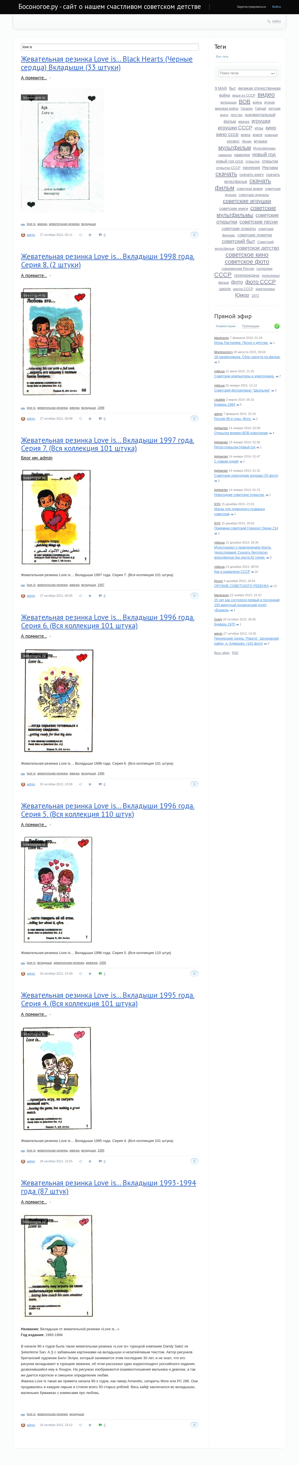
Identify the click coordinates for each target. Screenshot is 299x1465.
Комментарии (225, 326)
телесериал (271, 276)
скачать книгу (252, 174)
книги (257, 135)
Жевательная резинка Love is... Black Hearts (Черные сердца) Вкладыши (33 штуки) (107, 63)
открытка (252, 161)
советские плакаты (239, 228)
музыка (260, 141)
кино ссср (227, 134)
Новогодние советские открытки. (239, 495)
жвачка (243, 122)
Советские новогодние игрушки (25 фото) (246, 476)
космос (233, 141)
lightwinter (221, 428)
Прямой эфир (233, 316)
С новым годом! (226, 461)
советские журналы (254, 195)
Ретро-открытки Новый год (234, 447)
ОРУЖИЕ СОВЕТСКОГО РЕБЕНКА (241, 586)
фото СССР (260, 282)
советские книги (233, 208)
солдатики (264, 269)
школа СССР (243, 289)
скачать (226, 173)
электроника (265, 289)
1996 (101, 773)
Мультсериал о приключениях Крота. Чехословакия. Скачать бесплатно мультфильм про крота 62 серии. (242, 552)
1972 (255, 296)
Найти (276, 21)
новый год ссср (229, 161)
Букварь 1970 (224, 624)
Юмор (242, 295)
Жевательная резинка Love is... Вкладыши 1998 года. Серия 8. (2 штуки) (107, 260)
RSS (235, 652)
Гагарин (247, 109)
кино (271, 128)
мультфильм (234, 148)
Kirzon (218, 581)
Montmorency (223, 352)
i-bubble (219, 399)
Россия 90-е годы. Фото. (233, 419)
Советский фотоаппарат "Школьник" (242, 390)
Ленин (247, 141)
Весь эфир (222, 652)
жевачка (92, 962)
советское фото (247, 261)
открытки (270, 161)
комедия (271, 135)
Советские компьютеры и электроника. (244, 376)
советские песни (259, 222)
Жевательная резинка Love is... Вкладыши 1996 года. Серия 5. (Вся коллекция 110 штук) (107, 810)
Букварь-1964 (224, 405)
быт (232, 88)
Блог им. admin (36, 457)
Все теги (222, 56)
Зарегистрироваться (251, 6)
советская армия (250, 189)
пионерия (251, 167)
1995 (101, 1150)
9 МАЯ (221, 88)
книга (245, 135)
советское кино (246, 254)
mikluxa (219, 371)
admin (218, 413)
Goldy (218, 619)
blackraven (221, 337)
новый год (264, 154)
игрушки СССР (235, 128)
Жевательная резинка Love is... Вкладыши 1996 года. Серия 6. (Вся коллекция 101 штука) (107, 621)
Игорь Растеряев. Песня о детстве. (241, 343)
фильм (223, 283)
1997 (101, 584)
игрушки (261, 121)
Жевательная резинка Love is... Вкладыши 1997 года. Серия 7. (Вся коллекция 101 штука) (107, 444)
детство (237, 115)
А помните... (34, 77)
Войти (276, 6)
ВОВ (244, 102)
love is (31, 224)
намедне (225, 155)
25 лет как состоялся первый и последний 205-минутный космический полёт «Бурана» (246, 605)
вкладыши (229, 102)
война (257, 102)
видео (266, 94)
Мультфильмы (264, 148)
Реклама (270, 167)
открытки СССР (228, 168)
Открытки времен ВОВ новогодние (241, 433)
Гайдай (260, 109)
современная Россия (237, 269)
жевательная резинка (64, 224)
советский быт (238, 241)
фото (237, 282)
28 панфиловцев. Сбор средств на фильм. (247, 357)
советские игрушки (247, 201)
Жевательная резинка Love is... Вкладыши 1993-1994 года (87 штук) (108, 1187)
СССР (223, 274)
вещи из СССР (243, 95)
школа (225, 289)
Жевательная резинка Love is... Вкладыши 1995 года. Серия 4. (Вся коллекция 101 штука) (107, 999)
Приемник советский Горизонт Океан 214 (246, 528)
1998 (101, 407)
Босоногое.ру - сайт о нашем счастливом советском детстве (109, 6)
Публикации (250, 326)
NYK (217, 504)
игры (259, 128)
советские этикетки (254, 235)
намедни (242, 155)
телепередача (246, 275)
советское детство (258, 248)
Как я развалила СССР (232, 572)
